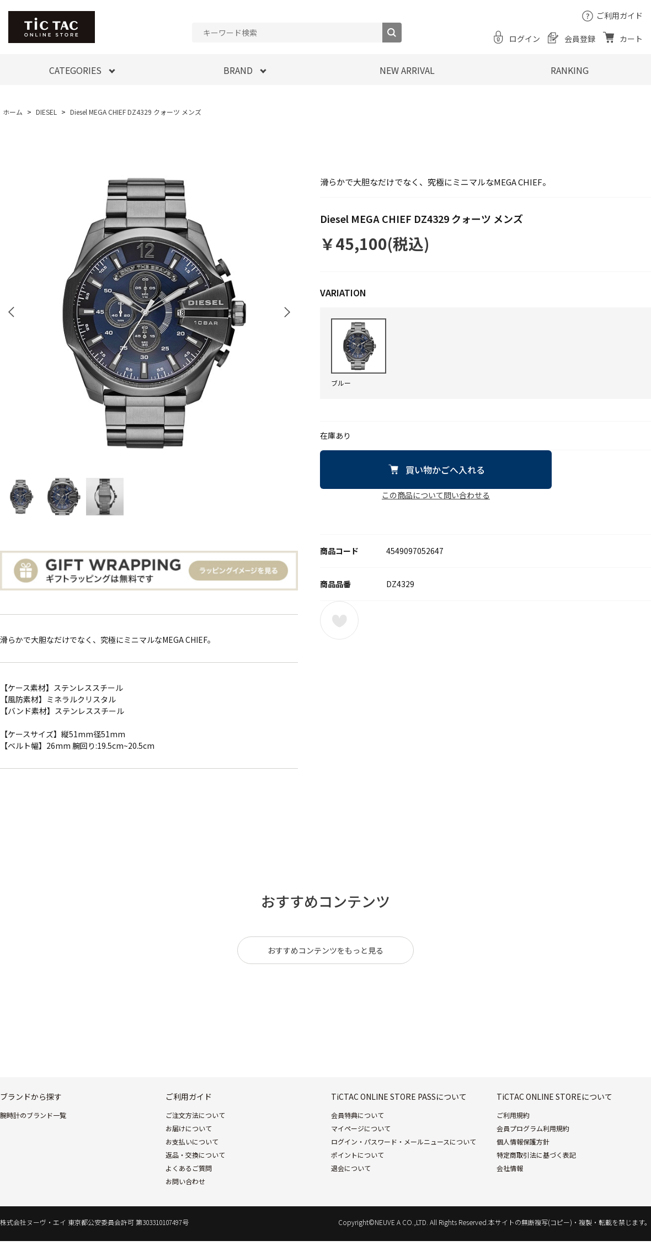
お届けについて (189, 1128)
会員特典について (357, 1115)
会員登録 (579, 38)
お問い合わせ (185, 1181)
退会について (351, 1168)
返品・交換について (195, 1154)
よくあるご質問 (189, 1168)
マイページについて (361, 1128)
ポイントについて (357, 1154)
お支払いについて (192, 1141)
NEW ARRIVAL (407, 70)
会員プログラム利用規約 (533, 1128)
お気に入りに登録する (339, 620)
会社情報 (510, 1168)
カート (631, 38)
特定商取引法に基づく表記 (536, 1154)
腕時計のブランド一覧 (33, 1115)
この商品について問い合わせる (436, 495)
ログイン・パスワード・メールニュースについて (403, 1141)
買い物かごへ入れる (445, 469)
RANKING (570, 70)
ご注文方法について (195, 1115)
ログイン (524, 38)
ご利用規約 (513, 1115)
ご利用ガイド (619, 15)
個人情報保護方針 (523, 1141)
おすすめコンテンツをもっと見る (325, 950)
